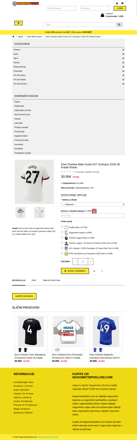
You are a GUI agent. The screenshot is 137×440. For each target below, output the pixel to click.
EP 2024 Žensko (20, 84)
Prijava (17, 102)
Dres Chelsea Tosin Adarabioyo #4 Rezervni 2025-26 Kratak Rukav (30, 357)
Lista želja (18, 123)
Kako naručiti (21, 389)
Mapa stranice (22, 409)
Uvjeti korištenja (23, 401)
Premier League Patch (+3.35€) (77, 238)
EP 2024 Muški (20, 80)
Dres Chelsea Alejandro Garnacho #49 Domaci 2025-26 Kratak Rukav (105, 357)
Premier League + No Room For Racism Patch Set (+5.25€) (89, 243)
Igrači (20, 36)
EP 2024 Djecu (20, 75)
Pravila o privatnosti (25, 405)
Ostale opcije (66, 221)
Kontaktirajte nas (23, 382)
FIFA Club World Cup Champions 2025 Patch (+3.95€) (87, 254)
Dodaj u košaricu (75, 271)
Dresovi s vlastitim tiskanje (72, 211)
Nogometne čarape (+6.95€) (76, 233)
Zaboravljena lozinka (22, 110)
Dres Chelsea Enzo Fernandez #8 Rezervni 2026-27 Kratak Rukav (67, 357)
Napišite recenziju (92, 172)
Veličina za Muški (69, 200)
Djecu (16, 58)
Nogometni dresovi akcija (48, 437)
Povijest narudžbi (21, 127)
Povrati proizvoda (21, 140)
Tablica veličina (51, 280)
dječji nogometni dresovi (96, 385)
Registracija (19, 106)
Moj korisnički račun (22, 114)
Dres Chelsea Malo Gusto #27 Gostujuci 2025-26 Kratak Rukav (73, 36)
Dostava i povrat (23, 386)
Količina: (65, 261)
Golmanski (18, 71)
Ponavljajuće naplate (22, 153)
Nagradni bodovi (20, 136)
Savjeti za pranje (23, 393)
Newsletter (18, 149)
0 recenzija (79, 172)
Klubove (17, 50)
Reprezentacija (20, 67)
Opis (34, 280)
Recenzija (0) (18, 280)
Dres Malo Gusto (34, 36)
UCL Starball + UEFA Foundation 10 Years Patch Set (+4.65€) (90, 248)
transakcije (18, 144)
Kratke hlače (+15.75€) (74, 227)
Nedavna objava (23, 412)
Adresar (17, 119)
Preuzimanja (19, 132)
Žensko (17, 63)
